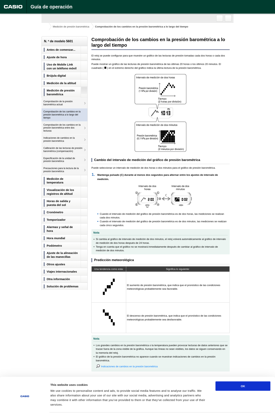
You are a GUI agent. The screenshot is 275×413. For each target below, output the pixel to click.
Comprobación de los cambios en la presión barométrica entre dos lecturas (62, 128)
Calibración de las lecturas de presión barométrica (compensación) (62, 150)
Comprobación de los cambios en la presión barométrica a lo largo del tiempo (62, 114)
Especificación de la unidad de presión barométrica (59, 160)
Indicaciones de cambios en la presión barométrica (59, 139)
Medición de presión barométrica (71, 26)
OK (243, 371)
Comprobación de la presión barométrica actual (58, 103)
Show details (201, 405)
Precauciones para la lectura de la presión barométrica (61, 170)
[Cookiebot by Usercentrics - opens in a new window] (25, 405)
